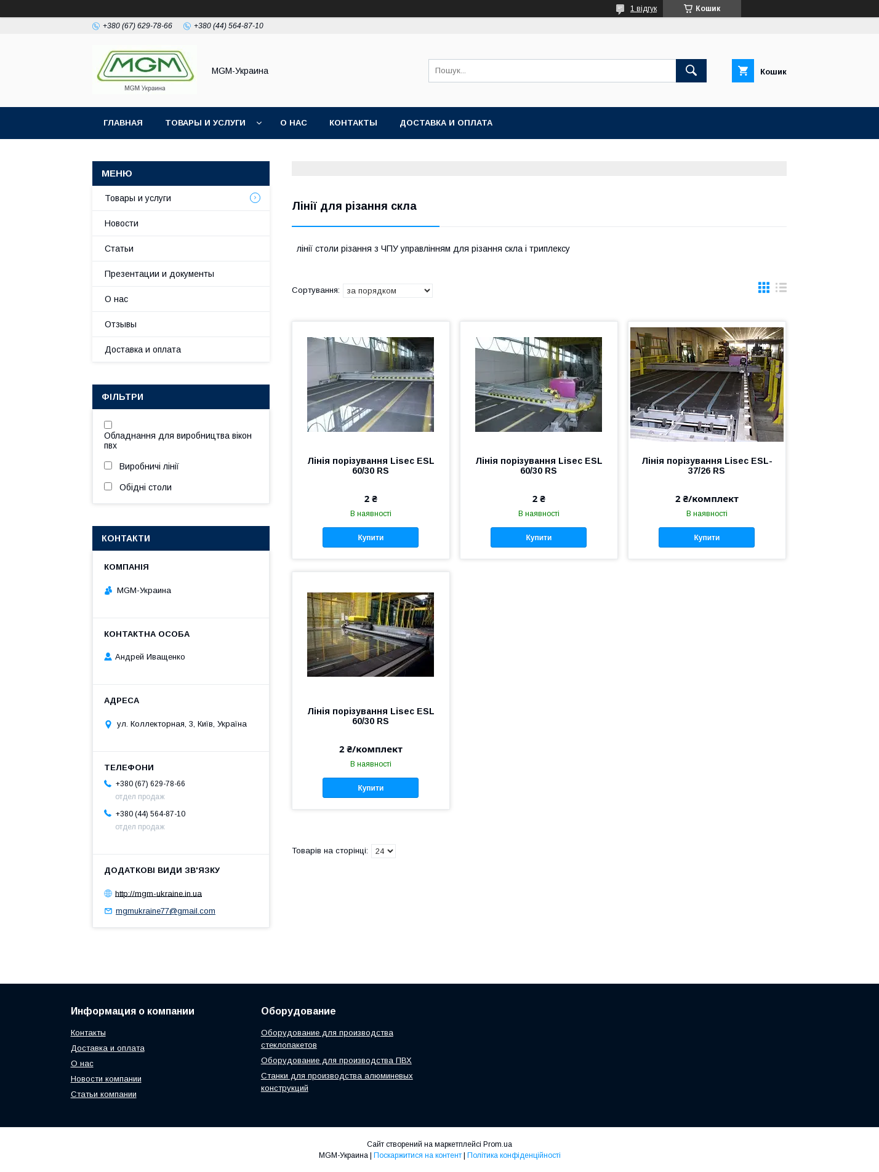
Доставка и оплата (445, 122)
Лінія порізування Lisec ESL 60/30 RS (371, 466)
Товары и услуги (205, 122)
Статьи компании (104, 1094)
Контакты (353, 122)
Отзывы (121, 324)
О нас (293, 122)
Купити (370, 537)
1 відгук (643, 8)
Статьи (119, 248)
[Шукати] (691, 70)
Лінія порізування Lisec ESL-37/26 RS (707, 466)
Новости (121, 223)
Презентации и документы (159, 274)
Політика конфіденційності (514, 1155)
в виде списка (781, 290)
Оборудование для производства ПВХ (336, 1060)
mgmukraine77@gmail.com (165, 910)
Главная (123, 122)
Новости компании (106, 1078)
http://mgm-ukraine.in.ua (158, 893)
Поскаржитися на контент (418, 1155)
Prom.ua (497, 1144)
